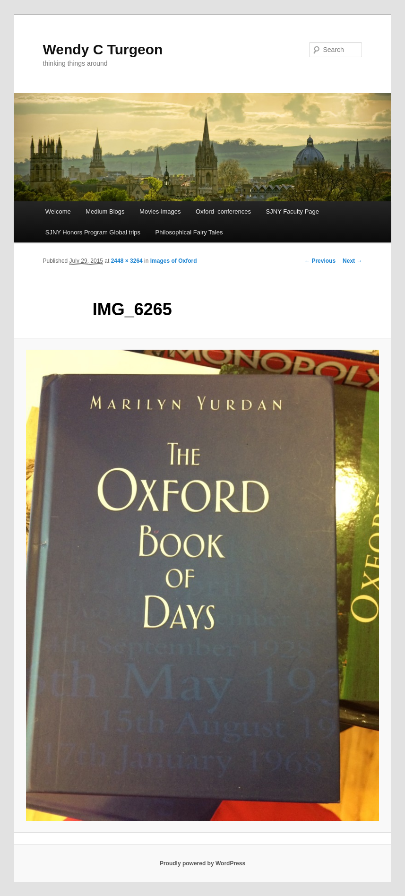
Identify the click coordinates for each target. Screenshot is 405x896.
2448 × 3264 (127, 261)
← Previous (320, 261)
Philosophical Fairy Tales (189, 232)
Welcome (58, 211)
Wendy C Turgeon (103, 49)
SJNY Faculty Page (292, 211)
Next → (352, 261)
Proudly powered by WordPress (202, 863)
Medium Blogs (105, 211)
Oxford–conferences (223, 211)
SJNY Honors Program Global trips (92, 232)
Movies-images (160, 211)
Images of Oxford (173, 261)
